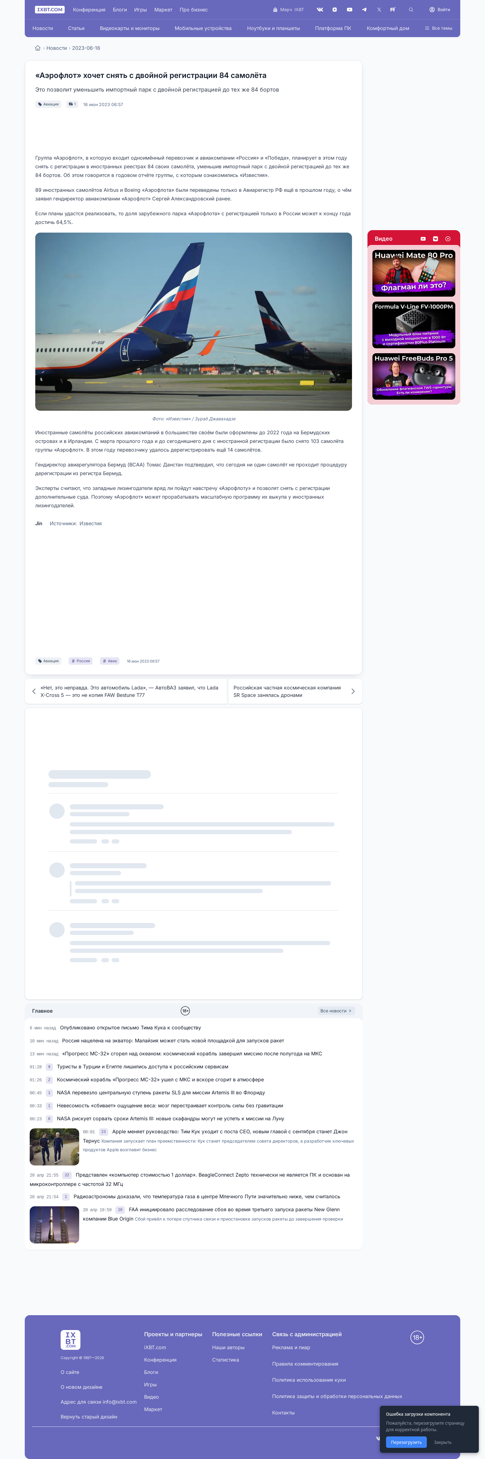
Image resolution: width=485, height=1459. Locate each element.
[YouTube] (349, 9)
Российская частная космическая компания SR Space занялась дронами (295, 691)
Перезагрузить (406, 1442)
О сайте (70, 1372)
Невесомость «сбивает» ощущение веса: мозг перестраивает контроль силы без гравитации (170, 1105)
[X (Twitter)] (379, 9)
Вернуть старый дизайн (89, 1417)
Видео (384, 238)
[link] (50, 1066)
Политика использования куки (309, 1380)
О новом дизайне (81, 1387)
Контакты (283, 1413)
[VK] (320, 9)
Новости (42, 28)
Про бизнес (194, 9)
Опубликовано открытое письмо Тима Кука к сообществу (130, 1027)
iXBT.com (155, 1347)
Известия (90, 523)
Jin (38, 523)
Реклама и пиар (291, 1347)
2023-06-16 (86, 48)
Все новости (336, 1010)
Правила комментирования (305, 1364)
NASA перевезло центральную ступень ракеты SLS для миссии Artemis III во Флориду (161, 1092)
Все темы (438, 28)
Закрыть (443, 1442)
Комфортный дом (388, 28)
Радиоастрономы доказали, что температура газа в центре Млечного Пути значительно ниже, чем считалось (207, 1196)
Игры (140, 9)
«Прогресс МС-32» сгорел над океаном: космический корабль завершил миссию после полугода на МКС (192, 1053)
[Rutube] (394, 9)
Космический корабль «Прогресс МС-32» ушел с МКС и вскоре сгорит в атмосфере (160, 1079)
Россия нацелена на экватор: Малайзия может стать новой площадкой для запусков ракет (173, 1040)
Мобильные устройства (203, 28)
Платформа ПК (333, 28)
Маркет (163, 9)
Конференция (89, 9)
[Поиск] (411, 10)
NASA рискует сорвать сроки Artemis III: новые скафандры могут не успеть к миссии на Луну (170, 1118)
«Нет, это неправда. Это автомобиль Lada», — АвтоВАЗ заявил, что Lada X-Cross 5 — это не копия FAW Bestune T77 (124, 691)
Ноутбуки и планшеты (273, 28)
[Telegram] (364, 9)
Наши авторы (228, 1347)
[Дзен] (334, 9)
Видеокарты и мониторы (130, 28)
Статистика (225, 1360)
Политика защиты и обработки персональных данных (337, 1396)
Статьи (76, 28)
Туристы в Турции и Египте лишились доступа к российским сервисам (142, 1066)
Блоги (120, 9)
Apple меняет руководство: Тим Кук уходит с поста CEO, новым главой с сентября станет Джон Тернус (218, 1140)
